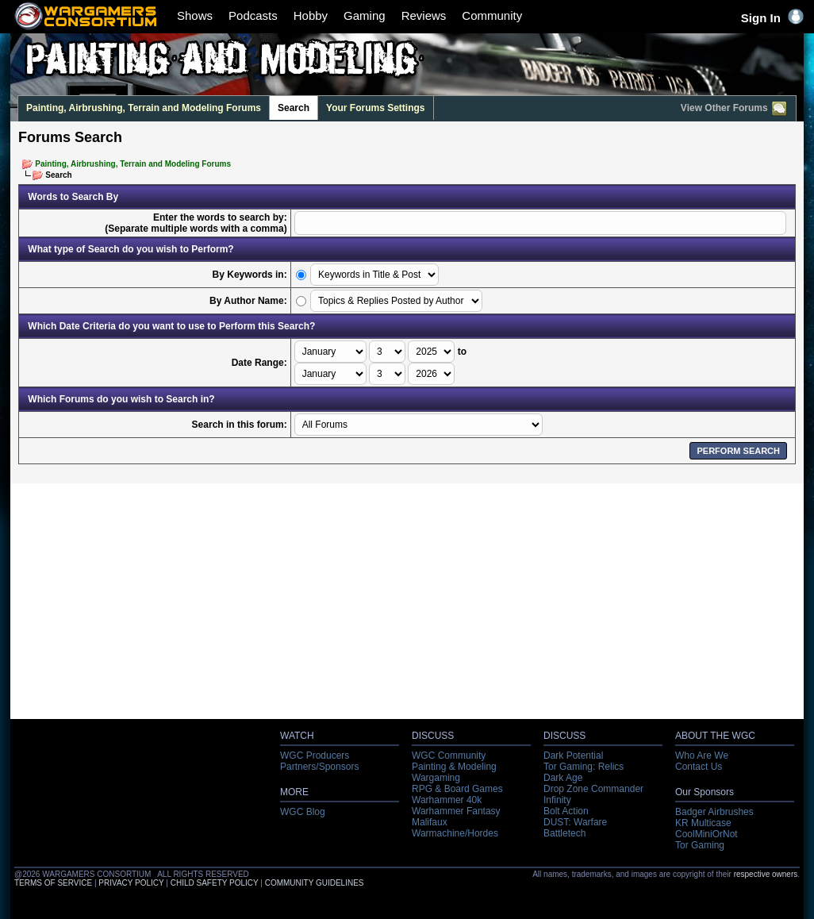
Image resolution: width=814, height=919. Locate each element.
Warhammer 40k (447, 800)
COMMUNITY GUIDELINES (314, 883)
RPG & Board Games (457, 788)
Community (492, 15)
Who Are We (701, 755)
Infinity (557, 800)
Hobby (311, 15)
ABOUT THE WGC (715, 735)
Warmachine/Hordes (455, 833)
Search (293, 107)
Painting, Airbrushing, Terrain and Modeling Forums (143, 107)
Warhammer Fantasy (456, 811)
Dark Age (562, 777)
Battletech (564, 833)
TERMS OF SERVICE (53, 883)
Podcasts (253, 15)
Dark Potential (573, 755)
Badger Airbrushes (714, 811)
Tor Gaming (699, 845)
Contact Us (698, 766)
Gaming (365, 15)
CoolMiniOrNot (706, 834)
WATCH (297, 735)
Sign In (772, 18)
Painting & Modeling (454, 766)
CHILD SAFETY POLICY (215, 883)
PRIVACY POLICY (130, 883)
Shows (195, 15)
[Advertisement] (407, 605)
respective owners (766, 874)
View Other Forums (734, 108)
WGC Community (449, 755)
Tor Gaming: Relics (583, 766)
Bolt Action (566, 811)
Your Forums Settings (375, 107)
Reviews (424, 15)
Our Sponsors (704, 792)
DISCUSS (433, 735)
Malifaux (429, 822)
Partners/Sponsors (319, 766)
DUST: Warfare (575, 822)
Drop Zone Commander (593, 788)
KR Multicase (703, 823)
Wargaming (436, 777)
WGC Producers (314, 755)
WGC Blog (302, 811)
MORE (294, 792)
